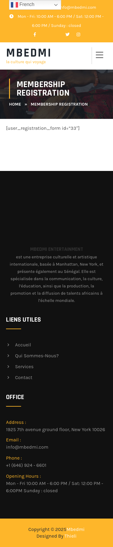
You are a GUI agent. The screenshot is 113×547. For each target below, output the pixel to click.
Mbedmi (75, 529)
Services (24, 366)
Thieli (70, 536)
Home (15, 104)
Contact (23, 377)
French (22, 4)
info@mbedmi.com (73, 7)
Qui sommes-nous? (37, 356)
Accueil (23, 345)
